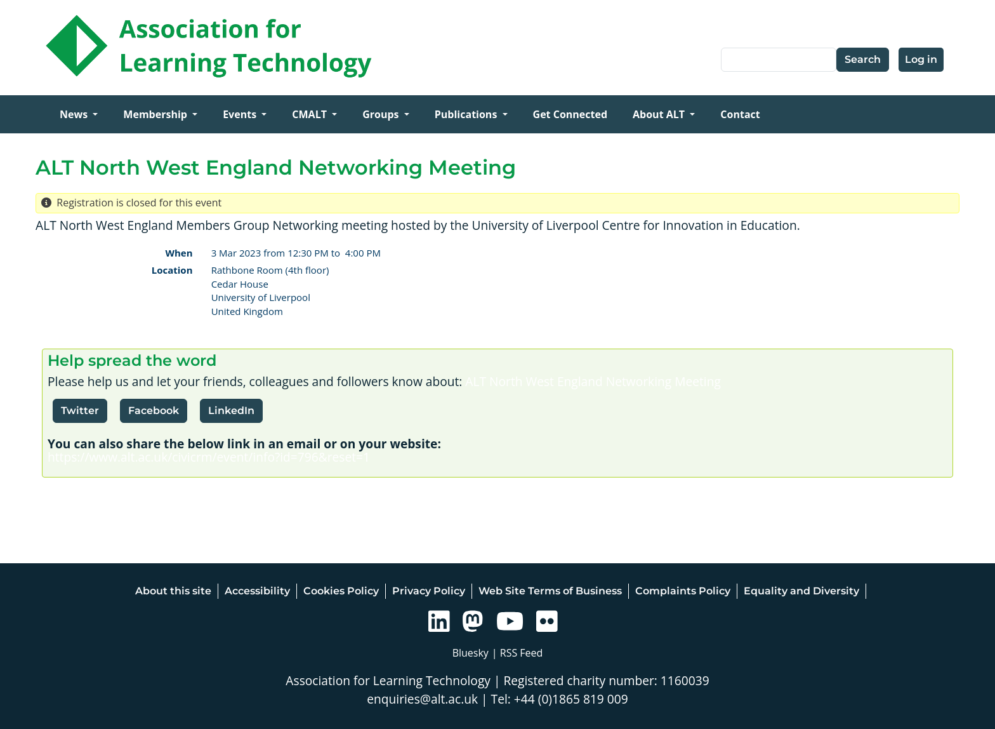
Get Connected (570, 114)
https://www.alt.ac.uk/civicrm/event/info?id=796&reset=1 (209, 456)
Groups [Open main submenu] (382, 114)
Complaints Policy (682, 591)
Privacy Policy (428, 591)
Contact (740, 114)
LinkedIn (231, 411)
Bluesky (470, 653)
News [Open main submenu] (75, 114)
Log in (921, 59)
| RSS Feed (517, 653)
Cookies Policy (341, 591)
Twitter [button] (80, 411)
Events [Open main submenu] (241, 114)
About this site (173, 591)
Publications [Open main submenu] (467, 114)
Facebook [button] (153, 411)
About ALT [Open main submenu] (660, 114)
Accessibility (257, 591)
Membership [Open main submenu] (156, 114)
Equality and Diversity (801, 591)
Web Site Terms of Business (550, 591)
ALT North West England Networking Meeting (593, 381)
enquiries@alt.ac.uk (422, 698)
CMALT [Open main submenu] (310, 114)
